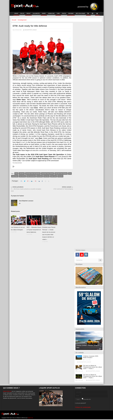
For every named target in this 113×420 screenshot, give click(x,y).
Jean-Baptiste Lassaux (30, 29)
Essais (16, 14)
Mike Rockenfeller (31, 176)
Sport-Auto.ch (7, 391)
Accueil (15, 20)
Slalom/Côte (36, 14)
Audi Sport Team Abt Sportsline (33, 173)
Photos (64, 14)
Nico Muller (39, 176)
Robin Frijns (53, 176)
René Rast (46, 176)
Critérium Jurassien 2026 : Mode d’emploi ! (91, 357)
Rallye (22, 14)
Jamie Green (15, 176)
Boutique (71, 14)
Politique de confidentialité (83, 407)
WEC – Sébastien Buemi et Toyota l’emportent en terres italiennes (34, 230)
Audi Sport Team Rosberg (61, 173)
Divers (44, 14)
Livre (58, 14)
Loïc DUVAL (22, 176)
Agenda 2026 (51, 14)
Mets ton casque (80, 14)
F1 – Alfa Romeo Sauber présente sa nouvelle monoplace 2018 (26, 189)
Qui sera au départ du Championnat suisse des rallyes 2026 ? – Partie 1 (92, 376)
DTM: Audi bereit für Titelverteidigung (57, 188)
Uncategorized (24, 20)
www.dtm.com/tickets (39, 150)
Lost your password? (81, 403)
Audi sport (21, 173)
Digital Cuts (30, 418)
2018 (16, 173)
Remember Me (87, 399)
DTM (70, 173)
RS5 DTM (60, 176)
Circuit (28, 14)
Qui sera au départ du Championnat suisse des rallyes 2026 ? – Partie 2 (92, 367)
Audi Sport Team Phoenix (47, 173)
